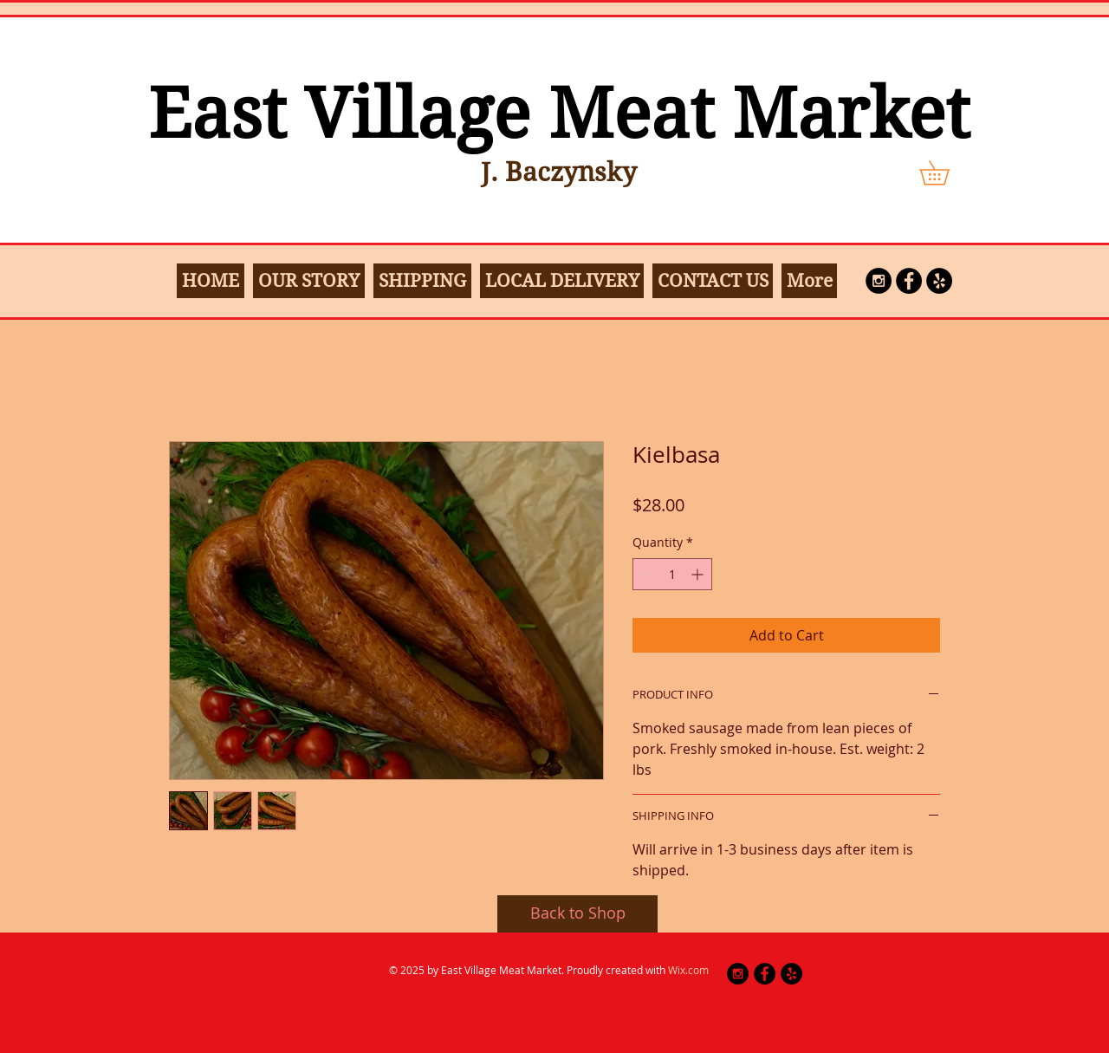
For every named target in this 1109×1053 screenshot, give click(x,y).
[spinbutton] (672, 574)
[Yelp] (939, 281)
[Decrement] (646, 574)
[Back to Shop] (577, 914)
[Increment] (699, 574)
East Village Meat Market (559, 113)
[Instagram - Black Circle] (879, 281)
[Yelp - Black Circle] (791, 974)
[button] (946, 172)
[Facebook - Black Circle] (909, 281)
